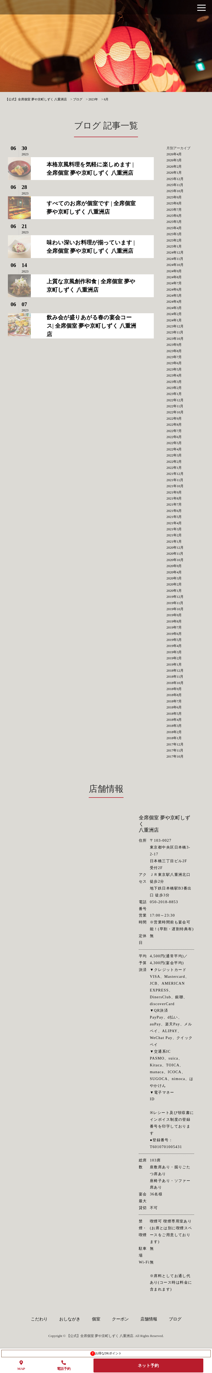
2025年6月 (174, 216)
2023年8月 (174, 351)
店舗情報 (148, 1319)
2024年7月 (174, 283)
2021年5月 (174, 517)
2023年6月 (174, 363)
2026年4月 (174, 154)
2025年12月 (175, 179)
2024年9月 (174, 271)
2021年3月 (174, 529)
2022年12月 (175, 400)
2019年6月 (174, 634)
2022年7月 (174, 431)
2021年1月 (174, 541)
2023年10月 (175, 339)
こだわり (39, 1319)
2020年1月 (174, 591)
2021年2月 (174, 535)
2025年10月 (175, 191)
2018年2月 (174, 732)
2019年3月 (174, 652)
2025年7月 (174, 210)
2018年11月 (175, 676)
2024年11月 (175, 259)
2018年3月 (174, 726)
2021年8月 (174, 498)
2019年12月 (175, 597)
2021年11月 (175, 480)
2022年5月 (174, 443)
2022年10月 (175, 412)
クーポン (120, 1319)
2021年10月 (175, 486)
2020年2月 (174, 584)
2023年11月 (175, 332)
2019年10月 (175, 609)
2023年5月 (174, 369)
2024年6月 (174, 289)
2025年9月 (174, 197)
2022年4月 (174, 449)
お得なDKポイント (106, 1353)
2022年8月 (174, 424)
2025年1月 (174, 246)
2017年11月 (175, 750)
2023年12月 (175, 326)
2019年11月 (175, 603)
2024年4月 (174, 302)
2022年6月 (174, 437)
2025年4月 (174, 228)
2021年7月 (174, 504)
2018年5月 (174, 714)
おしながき (69, 1319)
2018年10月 (175, 683)
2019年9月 (174, 615)
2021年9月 (174, 492)
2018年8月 (174, 695)
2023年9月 (174, 345)
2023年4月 (174, 375)
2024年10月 (175, 265)
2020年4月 (174, 572)
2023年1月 (174, 394)
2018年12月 (175, 670)
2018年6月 (174, 707)
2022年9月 (174, 418)
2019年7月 (174, 627)
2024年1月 (174, 320)
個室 (96, 1319)
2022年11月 (175, 406)
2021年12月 (175, 474)
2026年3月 (174, 160)
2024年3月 (174, 308)
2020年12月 (175, 547)
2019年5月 (174, 640)
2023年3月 (174, 382)
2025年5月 (174, 222)
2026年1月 (174, 172)
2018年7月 (174, 701)
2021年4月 (174, 523)
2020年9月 (174, 566)
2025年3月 (174, 234)
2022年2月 (174, 462)
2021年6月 (174, 511)
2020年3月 (174, 578)
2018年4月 (174, 720)
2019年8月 (174, 621)
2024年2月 (174, 314)
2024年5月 (174, 295)
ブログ (175, 1319)
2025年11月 (175, 185)
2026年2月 (174, 166)
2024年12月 (175, 252)
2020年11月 (175, 554)
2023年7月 (174, 357)
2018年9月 (174, 689)
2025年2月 (174, 240)
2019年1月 (174, 664)
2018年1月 (174, 738)
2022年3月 (174, 455)
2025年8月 (174, 203)
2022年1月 (174, 468)
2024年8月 (174, 277)
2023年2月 (174, 388)
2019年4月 (174, 646)
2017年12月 (175, 744)
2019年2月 (174, 658)
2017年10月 (175, 756)
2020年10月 (175, 560)
